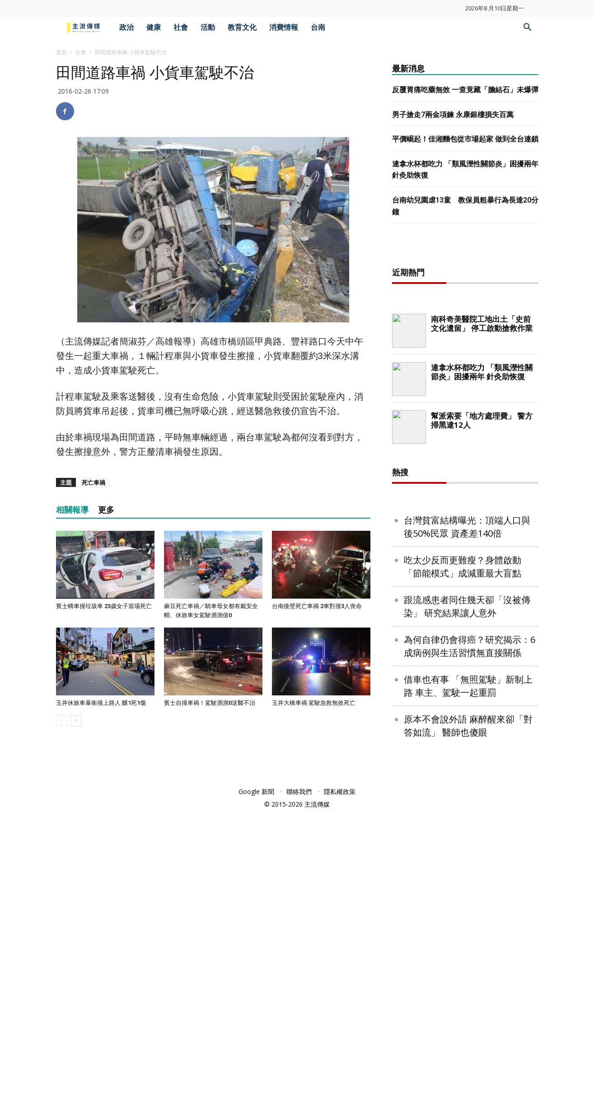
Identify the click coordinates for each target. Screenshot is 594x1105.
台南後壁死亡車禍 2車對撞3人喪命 (317, 606)
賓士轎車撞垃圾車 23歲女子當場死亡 (104, 606)
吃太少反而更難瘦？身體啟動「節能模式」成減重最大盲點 (462, 858)
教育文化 (242, 27)
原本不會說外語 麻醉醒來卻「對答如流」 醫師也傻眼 (468, 1017)
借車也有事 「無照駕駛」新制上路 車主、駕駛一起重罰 (468, 977)
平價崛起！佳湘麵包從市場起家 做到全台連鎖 (465, 139)
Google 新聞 (256, 1083)
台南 (318, 27)
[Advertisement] (465, 393)
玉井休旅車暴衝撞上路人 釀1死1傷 (101, 702)
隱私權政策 (339, 1083)
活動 (208, 27)
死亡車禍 (93, 482)
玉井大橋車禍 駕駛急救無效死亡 (313, 702)
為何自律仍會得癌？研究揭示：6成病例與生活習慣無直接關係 (469, 937)
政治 (126, 27)
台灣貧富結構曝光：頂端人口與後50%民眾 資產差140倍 (467, 818)
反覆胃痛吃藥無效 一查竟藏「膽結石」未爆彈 (465, 89)
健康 (153, 27)
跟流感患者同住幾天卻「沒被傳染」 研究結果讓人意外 (467, 898)
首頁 (61, 52)
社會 (180, 27)
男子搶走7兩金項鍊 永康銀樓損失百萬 (453, 114)
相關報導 (72, 510)
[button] (527, 28)
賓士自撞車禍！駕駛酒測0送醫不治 (209, 702)
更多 (106, 510)
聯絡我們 (299, 1083)
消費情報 (283, 27)
